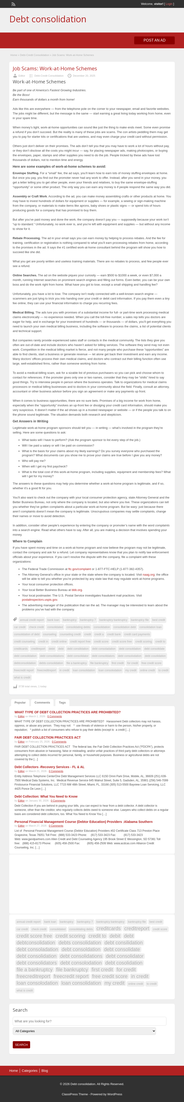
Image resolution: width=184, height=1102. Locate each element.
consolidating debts (78, 627)
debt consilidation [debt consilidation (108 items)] (124, 943)
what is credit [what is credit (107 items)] (25, 990)
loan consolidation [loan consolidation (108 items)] (81, 983)
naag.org (149, 574)
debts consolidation (51, 663)
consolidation (102, 627)
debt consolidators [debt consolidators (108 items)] (37, 963)
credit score (101, 641)
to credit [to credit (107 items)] (152, 983)
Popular (20, 702)
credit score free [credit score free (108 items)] (34, 936)
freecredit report (24, 670)
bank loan (53, 620)
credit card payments (137, 634)
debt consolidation (25, 656)
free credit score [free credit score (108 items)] (110, 976)
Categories (30, 1071)
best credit (158, 620)
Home (13, 55)
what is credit (22, 677)
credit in (43, 641)
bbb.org (77, 590)
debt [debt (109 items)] (129, 936)
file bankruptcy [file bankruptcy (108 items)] (72, 969)
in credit (64, 670)
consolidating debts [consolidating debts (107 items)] (81, 929)
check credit (36, 627)
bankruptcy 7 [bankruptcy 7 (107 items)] (85, 921)
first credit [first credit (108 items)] (102, 969)
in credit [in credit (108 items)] (140, 976)
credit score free (122, 641)
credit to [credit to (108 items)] (97, 936)
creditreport (38, 648)
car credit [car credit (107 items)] (22, 929)
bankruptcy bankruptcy (113, 620)
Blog (44, 1071)
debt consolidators (103, 656)
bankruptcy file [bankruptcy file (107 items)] (137, 921)
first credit (118, 663)
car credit (19, 627)
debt (60, 648)
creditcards (21, 648)
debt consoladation (104, 648)
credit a (99, 634)
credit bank (114, 634)
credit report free (80, 641)
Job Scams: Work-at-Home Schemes (55, 68)
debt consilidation (78, 648)
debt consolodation (129, 656)
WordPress (114, 1094)
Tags (62, 702)
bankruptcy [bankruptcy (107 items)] (66, 921)
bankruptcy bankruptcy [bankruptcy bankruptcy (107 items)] (110, 921)
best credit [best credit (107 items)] (155, 921)
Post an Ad (154, 40)
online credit (147, 670)
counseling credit (70, 634)
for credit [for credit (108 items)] (126, 969)
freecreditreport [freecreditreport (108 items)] (33, 976)
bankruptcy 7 (88, 620)
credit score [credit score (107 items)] (160, 929)
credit (87, 634)
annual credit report (32, 620)
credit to (160, 641)
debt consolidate (154, 648)
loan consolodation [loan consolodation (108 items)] (37, 983)
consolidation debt (125, 627)
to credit (163, 670)
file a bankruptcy (77, 663)
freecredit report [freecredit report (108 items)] (71, 976)
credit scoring (143, 641)
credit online (59, 641)
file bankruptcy (99, 663)
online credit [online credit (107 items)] (135, 983)
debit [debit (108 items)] (115, 936)
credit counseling (24, 641)
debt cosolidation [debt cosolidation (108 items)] (124, 963)
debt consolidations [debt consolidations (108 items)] (81, 956)
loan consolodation (110, 670)
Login (169, 4)
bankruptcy (69, 620)
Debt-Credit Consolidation (34, 55)
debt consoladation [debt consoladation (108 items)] (37, 949)
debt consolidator (77, 656)
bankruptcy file (140, 620)
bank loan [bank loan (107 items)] (50, 921)
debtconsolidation (25, 663)
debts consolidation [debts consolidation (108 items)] (80, 943)
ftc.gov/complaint (79, 569)
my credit (130, 670)
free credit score (152, 663)
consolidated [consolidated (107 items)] (58, 929)
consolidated (55, 627)
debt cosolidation (155, 656)
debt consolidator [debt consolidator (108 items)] (124, 956)
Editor (22, 75)
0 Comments (55, 716)
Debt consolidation (47, 19)
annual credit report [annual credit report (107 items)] (29, 921)
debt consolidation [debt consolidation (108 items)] (37, 956)
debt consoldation (130, 648)
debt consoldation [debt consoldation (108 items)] (81, 949)
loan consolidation (84, 670)
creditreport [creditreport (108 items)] (136, 928)
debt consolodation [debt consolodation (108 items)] (81, 963)
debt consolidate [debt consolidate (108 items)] (122, 949)
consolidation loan (150, 627)
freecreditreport (46, 670)
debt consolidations (52, 656)
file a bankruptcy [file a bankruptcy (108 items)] (35, 969)
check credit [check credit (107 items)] (39, 929)
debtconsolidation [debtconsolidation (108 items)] (36, 943)
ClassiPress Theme (75, 1094)
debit (52, 648)
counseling (49, 634)
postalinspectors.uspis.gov (39, 599)
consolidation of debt (27, 634)
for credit (132, 663)
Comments (42, 702)
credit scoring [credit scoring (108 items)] (70, 936)
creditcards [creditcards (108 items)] (109, 928)
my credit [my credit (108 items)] (115, 983)
